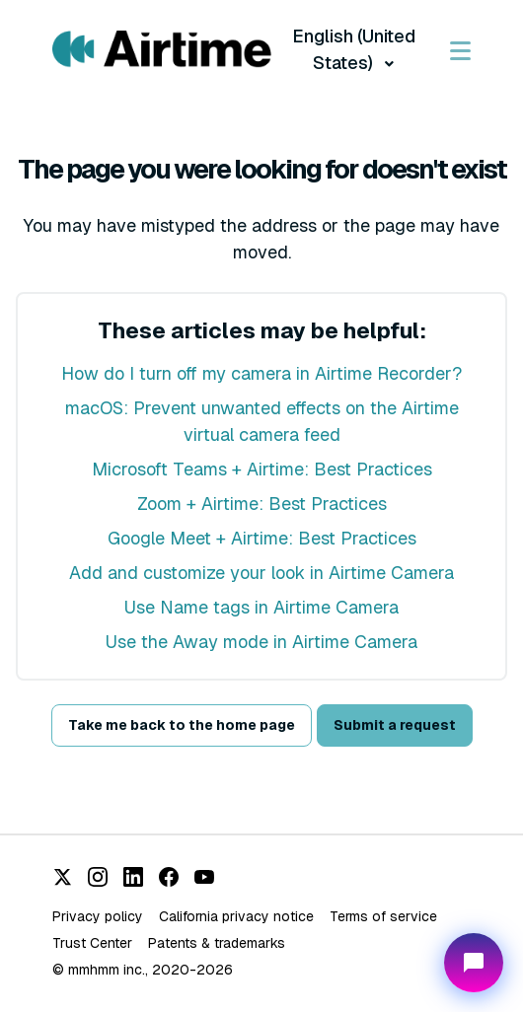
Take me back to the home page (181, 725)
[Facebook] (169, 877)
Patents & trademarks (216, 943)
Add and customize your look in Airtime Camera (261, 572)
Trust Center (92, 943)
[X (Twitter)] (62, 877)
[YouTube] (204, 877)
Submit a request (395, 725)
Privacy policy (97, 916)
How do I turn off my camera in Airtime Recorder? (261, 373)
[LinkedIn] (133, 877)
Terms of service (383, 916)
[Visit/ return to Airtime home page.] (161, 50)
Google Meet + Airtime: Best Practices (262, 538)
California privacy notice (236, 916)
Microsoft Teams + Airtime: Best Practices (262, 469)
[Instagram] (98, 877)
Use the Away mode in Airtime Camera (261, 641)
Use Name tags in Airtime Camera (261, 607)
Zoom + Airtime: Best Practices (262, 503)
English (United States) (353, 49)
